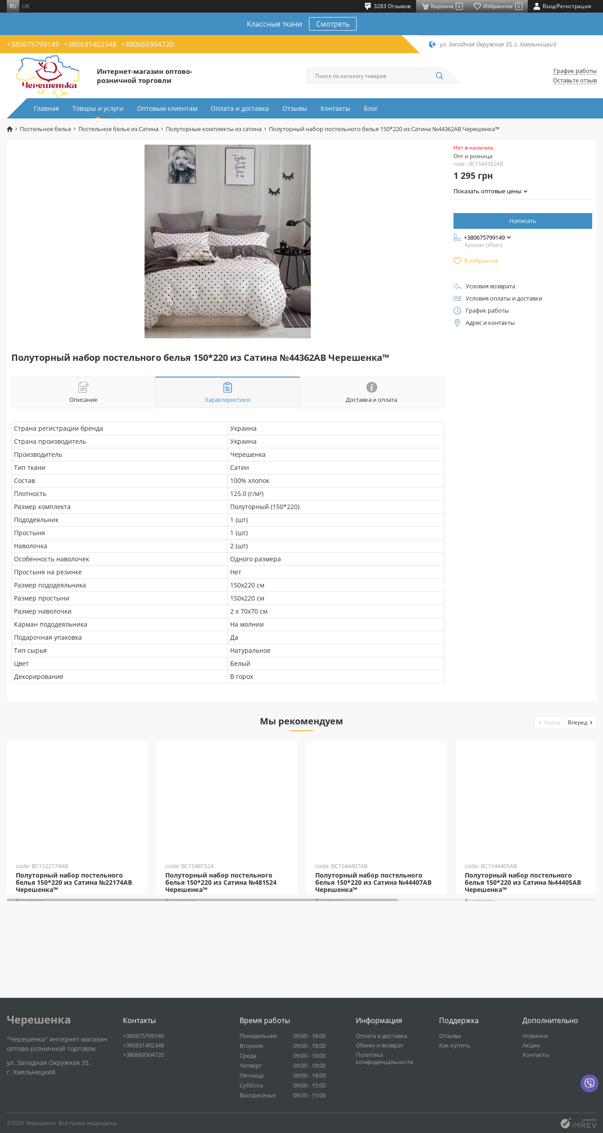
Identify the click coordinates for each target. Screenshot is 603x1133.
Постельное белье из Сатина (118, 129)
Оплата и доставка (240, 108)
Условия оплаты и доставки (504, 298)
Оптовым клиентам (167, 108)
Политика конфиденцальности (384, 1058)
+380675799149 (33, 44)
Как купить (454, 1045)
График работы (575, 71)
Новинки (535, 1035)
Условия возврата (490, 286)
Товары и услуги (98, 108)
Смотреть (332, 24)
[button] (549, 722)
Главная (46, 108)
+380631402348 (90, 44)
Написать (522, 221)
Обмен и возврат (380, 1045)
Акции (531, 1045)
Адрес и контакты (490, 323)
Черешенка (39, 1019)
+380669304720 (147, 44)
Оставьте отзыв (575, 80)
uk (25, 6)
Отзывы (294, 108)
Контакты (335, 108)
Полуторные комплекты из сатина (214, 129)
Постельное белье (45, 129)
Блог (371, 108)
